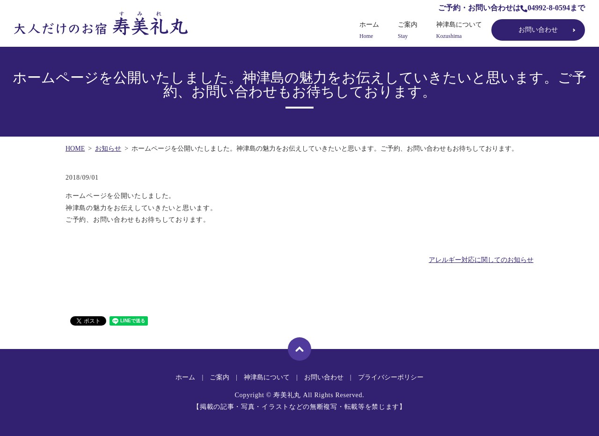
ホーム (369, 30)
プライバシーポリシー (391, 377)
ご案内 (407, 30)
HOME (75, 148)
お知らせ (108, 148)
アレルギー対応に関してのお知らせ (481, 259)
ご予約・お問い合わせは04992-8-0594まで (511, 8)
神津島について (459, 30)
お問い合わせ (538, 29)
